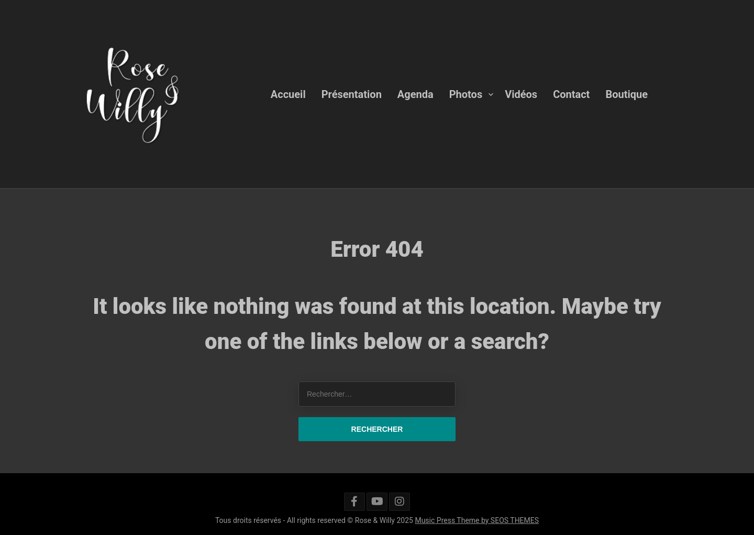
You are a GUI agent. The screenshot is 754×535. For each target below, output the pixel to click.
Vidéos (521, 94)
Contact (571, 94)
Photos (465, 94)
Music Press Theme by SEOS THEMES (477, 520)
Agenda (415, 94)
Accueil (288, 94)
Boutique (626, 94)
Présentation (351, 94)
